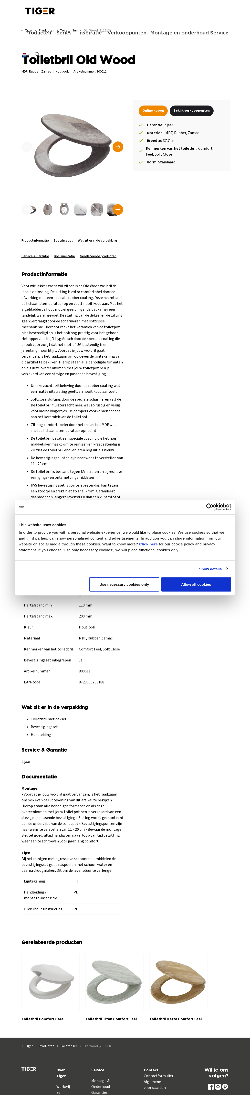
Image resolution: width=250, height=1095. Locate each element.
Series (64, 33)
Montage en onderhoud (177, 33)
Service (219, 33)
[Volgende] (118, 146)
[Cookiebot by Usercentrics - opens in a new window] (209, 506)
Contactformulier (158, 1076)
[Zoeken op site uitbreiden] (37, 55)
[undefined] (26, 209)
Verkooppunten (126, 33)
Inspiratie (90, 33)
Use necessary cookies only (124, 584)
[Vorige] (26, 146)
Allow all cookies (196, 584)
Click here (148, 544)
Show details (210, 569)
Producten (38, 33)
